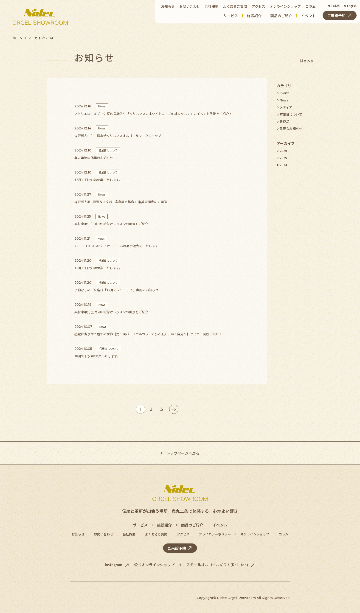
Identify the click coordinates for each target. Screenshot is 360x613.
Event (284, 93)
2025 (283, 157)
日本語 (335, 6)
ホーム (17, 38)
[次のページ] (173, 409)
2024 (283, 164)
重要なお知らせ (291, 128)
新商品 (284, 121)
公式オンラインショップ (154, 564)
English (352, 6)
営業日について (291, 114)
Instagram (114, 564)
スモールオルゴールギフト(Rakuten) (217, 564)
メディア (286, 107)
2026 (283, 150)
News (284, 100)
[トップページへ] (40, 17)
